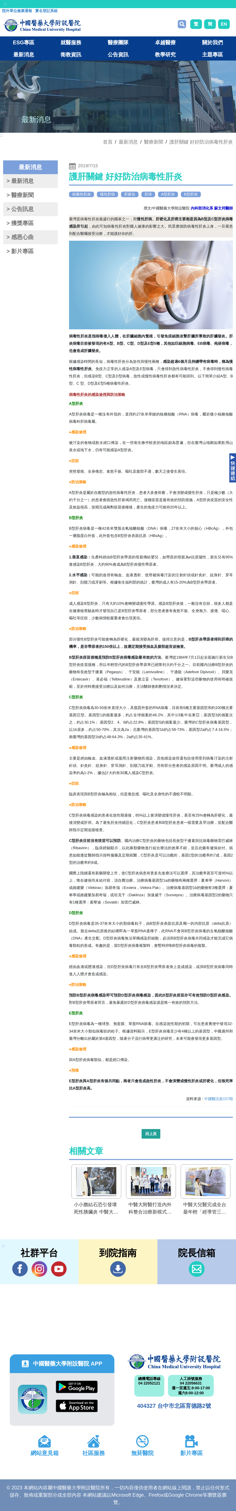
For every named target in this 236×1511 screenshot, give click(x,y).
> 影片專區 (20, 251)
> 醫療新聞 (20, 195)
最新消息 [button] (23, 54)
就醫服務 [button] (71, 42)
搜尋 (182, 24)
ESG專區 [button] (23, 42)
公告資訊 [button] (118, 54)
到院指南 (118, 1269)
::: (5, 4)
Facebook (20, 1269)
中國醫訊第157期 (218, 1099)
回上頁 (151, 1134)
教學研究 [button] (165, 54)
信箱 (196, 1269)
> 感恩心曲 (20, 237)
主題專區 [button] (212, 54)
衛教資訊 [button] (71, 54)
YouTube (59, 1269)
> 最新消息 (20, 181)
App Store (77, 1405)
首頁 (107, 142)
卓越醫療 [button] (165, 42)
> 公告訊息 (20, 209)
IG (39, 1269)
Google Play (77, 1387)
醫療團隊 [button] (118, 42)
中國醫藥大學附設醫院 (174, 1361)
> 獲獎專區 (20, 223)
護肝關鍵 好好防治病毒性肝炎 (201, 142)
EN (224, 24)
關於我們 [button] (212, 42)
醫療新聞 (153, 142)
